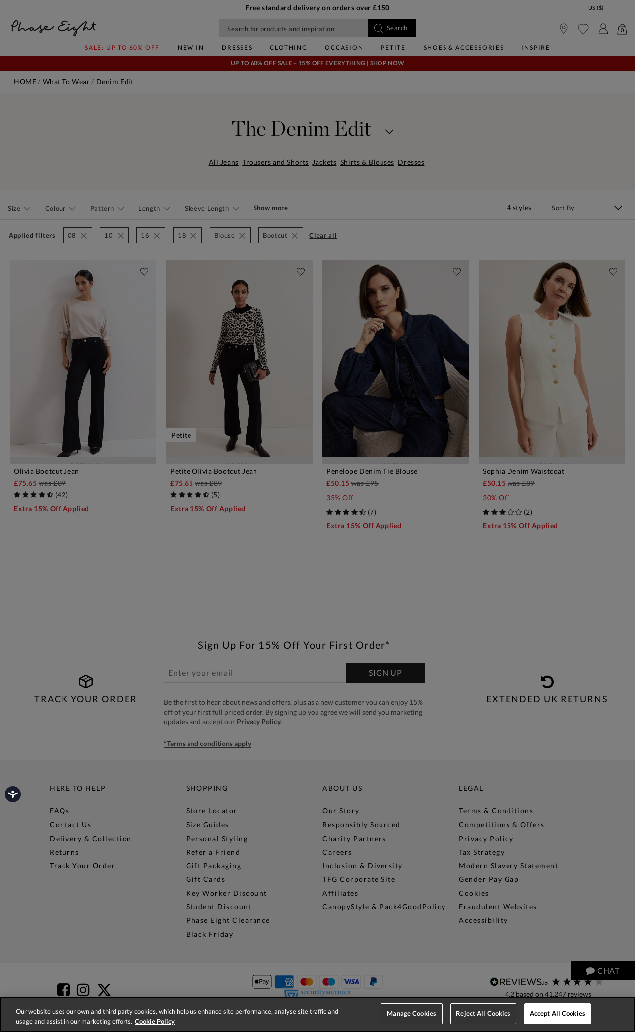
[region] (317, 1014)
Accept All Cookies (557, 1013)
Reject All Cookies (483, 1013)
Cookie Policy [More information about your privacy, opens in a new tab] (155, 1021)
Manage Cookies (411, 1013)
